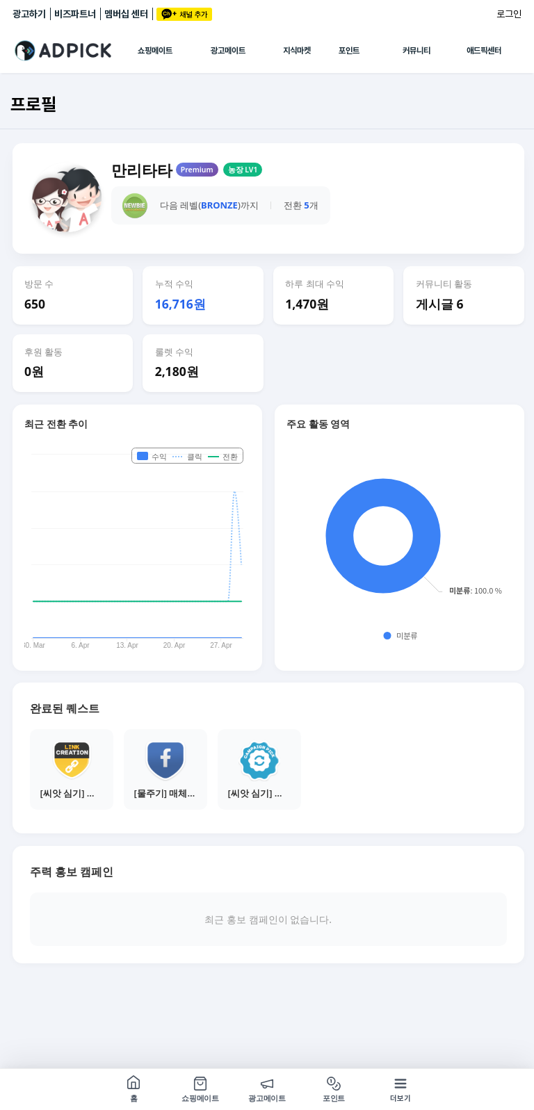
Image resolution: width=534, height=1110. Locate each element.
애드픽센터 (484, 51)
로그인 (508, 14)
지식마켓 (297, 51)
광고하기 (29, 13)
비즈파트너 (75, 13)
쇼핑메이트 (155, 51)
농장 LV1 (243, 169)
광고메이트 (228, 51)
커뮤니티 (416, 51)
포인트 (349, 51)
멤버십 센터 (126, 13)
